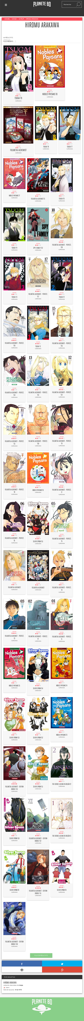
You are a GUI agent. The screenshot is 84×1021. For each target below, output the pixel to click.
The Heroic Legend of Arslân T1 (61, 830)
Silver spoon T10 (14, 832)
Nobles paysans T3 (61, 729)
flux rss (38, 1017)
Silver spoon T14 (38, 683)
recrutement (59, 1017)
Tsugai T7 (69, 141)
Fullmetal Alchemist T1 (38, 193)
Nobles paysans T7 (14, 190)
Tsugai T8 (46, 141)
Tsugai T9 (18, 92)
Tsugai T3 (14, 291)
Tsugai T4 (14, 242)
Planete (42, 4)
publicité (47, 1017)
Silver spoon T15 (38, 536)
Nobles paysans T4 (61, 680)
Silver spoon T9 (14, 884)
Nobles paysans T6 (38, 484)
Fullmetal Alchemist (18, 144)
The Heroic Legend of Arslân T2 (61, 778)
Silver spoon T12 (38, 732)
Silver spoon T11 (38, 781)
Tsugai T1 (38, 341)
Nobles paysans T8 (49, 88)
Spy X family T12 (38, 242)
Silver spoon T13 (14, 732)
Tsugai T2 (62, 291)
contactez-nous (26, 1017)
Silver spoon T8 (61, 884)
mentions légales (73, 1017)
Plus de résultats (41, 949)
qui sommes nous (10, 1017)
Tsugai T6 (62, 193)
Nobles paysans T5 (14, 680)
